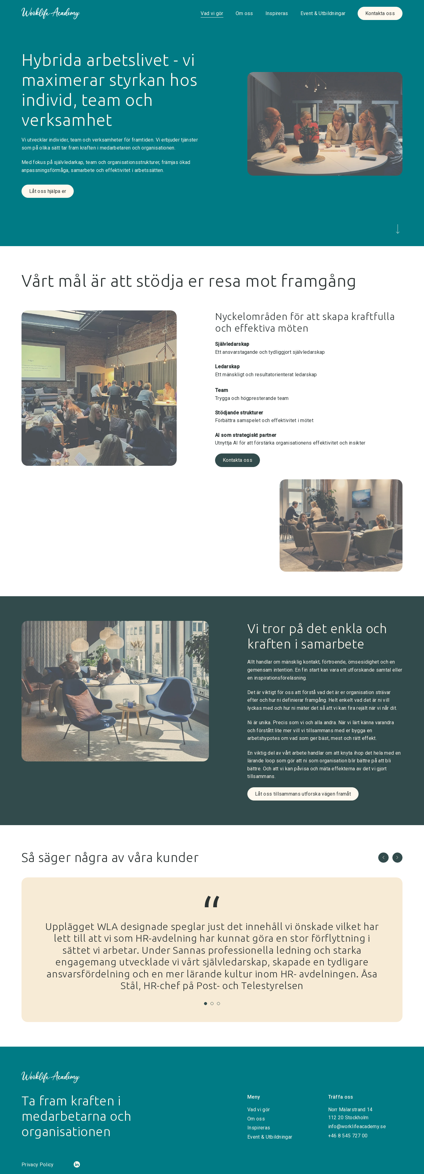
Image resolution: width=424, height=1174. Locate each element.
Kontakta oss (380, 13)
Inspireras (276, 13)
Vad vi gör (212, 13)
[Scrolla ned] (397, 230)
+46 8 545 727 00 (348, 1136)
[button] (383, 858)
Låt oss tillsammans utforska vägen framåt (303, 794)
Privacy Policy (37, 1165)
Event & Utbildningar (322, 13)
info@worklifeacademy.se (357, 1126)
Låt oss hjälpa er (47, 191)
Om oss (244, 13)
